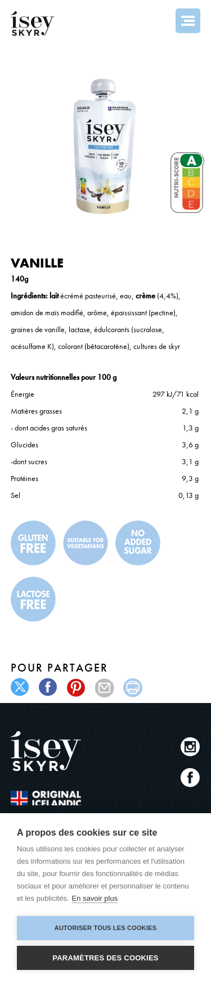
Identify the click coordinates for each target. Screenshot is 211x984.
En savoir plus (95, 898)
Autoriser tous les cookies (105, 927)
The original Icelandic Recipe (46, 798)
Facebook (190, 777)
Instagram (190, 746)
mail (105, 687)
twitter (20, 687)
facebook (49, 687)
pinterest (77, 687)
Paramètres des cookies (105, 958)
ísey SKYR (33, 23)
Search (157, 20)
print (133, 687)
